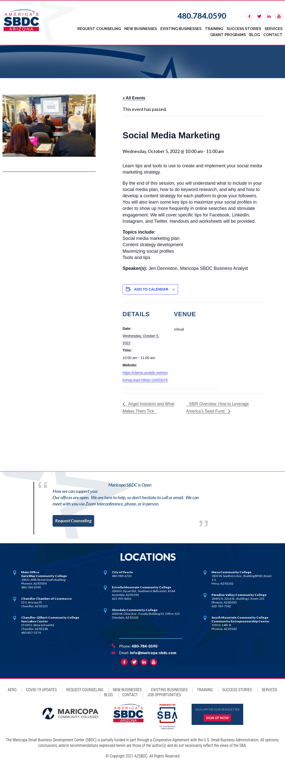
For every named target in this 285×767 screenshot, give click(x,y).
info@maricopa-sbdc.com (153, 652)
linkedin (269, 16)
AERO (12, 689)
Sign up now (217, 717)
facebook (249, 16)
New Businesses (140, 28)
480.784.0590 (201, 16)
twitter (259, 16)
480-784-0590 (144, 645)
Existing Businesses (180, 28)
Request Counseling (99, 28)
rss (278, 16)
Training (214, 28)
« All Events (134, 98)
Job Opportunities (164, 694)
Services (273, 28)
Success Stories (244, 28)
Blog (254, 35)
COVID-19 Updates (41, 689)
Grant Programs (228, 35)
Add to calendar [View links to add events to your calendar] (151, 289)
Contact (272, 35)
